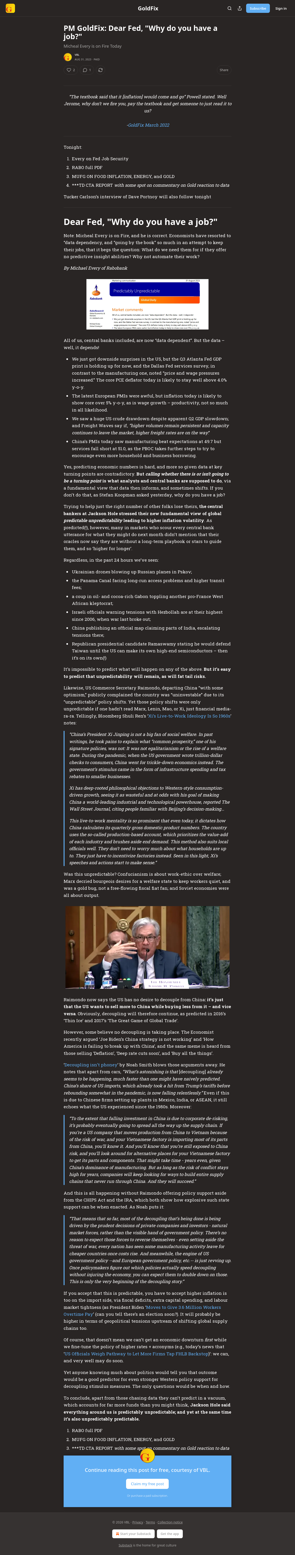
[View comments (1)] (87, 70)
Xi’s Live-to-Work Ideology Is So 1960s (189, 716)
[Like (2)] (71, 70)
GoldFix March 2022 (148, 125)
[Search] (229, 8)
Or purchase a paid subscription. (147, 1496)
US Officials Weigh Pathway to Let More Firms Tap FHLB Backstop (136, 1354)
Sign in (281, 8)
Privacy (137, 1522)
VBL (77, 54)
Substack (125, 1545)
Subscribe (258, 8)
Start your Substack (133, 1533)
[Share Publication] (239, 8)
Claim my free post (147, 1483)
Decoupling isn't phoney (91, 1065)
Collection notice (170, 1522)
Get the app (170, 1534)
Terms (150, 1522)
